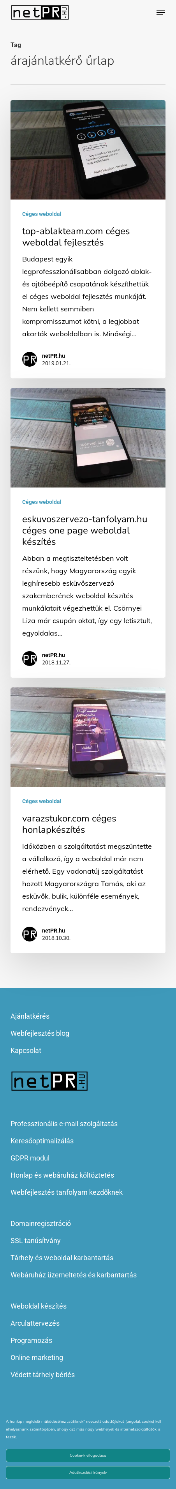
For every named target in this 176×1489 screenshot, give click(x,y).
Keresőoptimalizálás (42, 1141)
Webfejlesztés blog (40, 1033)
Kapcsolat (26, 1050)
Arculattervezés (35, 1323)
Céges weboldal (42, 214)
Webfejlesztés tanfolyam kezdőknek (67, 1192)
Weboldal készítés (39, 1306)
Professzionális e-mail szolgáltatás (64, 1124)
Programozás (31, 1340)
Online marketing (37, 1357)
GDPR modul (30, 1158)
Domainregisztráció (41, 1223)
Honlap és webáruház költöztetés (62, 1175)
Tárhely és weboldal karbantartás (62, 1258)
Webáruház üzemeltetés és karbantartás (74, 1275)
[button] (161, 12)
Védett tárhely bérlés (43, 1375)
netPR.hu (53, 356)
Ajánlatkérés (30, 1016)
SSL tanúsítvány (36, 1240)
